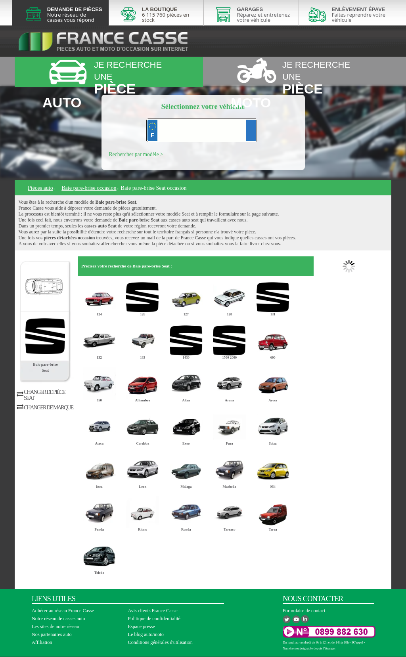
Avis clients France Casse (153, 610)
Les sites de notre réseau (55, 626)
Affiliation (42, 642)
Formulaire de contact (304, 610)
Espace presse (141, 626)
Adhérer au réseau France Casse (63, 610)
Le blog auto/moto (146, 634)
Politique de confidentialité (154, 618)
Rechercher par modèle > (136, 154)
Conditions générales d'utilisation (160, 642)
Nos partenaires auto (52, 634)
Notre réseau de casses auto (58, 618)
